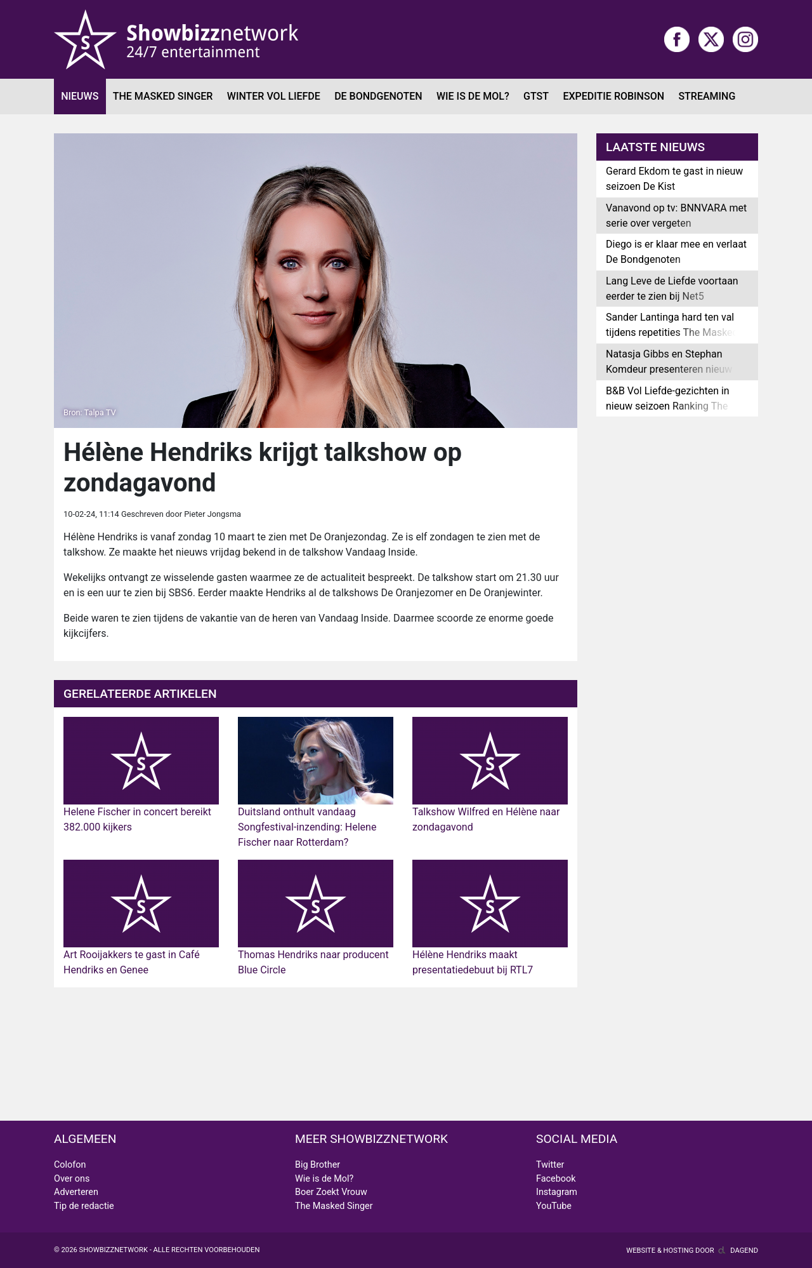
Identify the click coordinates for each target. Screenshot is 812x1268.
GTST (536, 96)
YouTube (554, 1206)
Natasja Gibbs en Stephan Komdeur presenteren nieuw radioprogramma (669, 369)
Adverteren (76, 1192)
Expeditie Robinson (613, 96)
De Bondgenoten (378, 96)
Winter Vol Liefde (273, 96)
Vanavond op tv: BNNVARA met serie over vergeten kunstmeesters (676, 223)
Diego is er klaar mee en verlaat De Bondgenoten (676, 251)
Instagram (556, 1192)
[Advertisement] (315, 1054)
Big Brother (317, 1164)
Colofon (70, 1164)
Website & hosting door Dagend (692, 1250)
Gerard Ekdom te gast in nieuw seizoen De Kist (674, 178)
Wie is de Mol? (472, 96)
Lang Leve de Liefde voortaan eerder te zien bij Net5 (672, 288)
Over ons (71, 1178)
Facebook (556, 1178)
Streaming (706, 96)
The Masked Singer (163, 96)
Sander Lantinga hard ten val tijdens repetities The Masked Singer (672, 332)
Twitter (550, 1164)
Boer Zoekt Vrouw (331, 1192)
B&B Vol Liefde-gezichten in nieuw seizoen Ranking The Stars (668, 406)
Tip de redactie (84, 1206)
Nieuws (79, 96)
